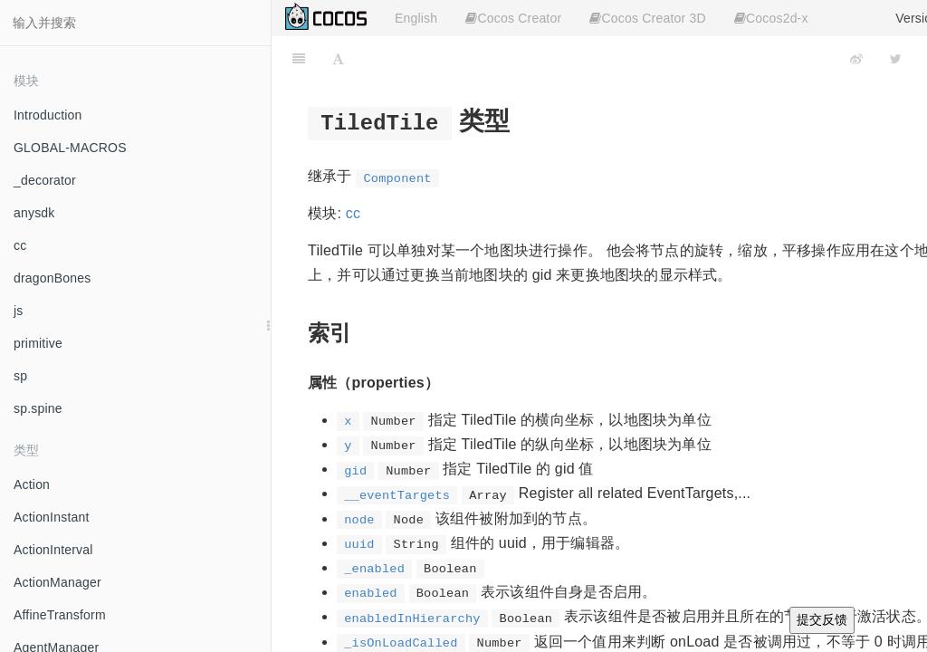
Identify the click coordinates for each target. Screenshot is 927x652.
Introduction (48, 115)
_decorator (45, 180)
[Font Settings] (338, 59)
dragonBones (52, 278)
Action (32, 484)
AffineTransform (60, 615)
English (416, 18)
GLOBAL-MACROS (70, 147)
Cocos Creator (513, 18)
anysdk (34, 213)
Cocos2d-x (771, 18)
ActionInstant (52, 517)
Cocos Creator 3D (647, 18)
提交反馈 (822, 619)
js (19, 310)
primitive (38, 343)
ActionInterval (53, 549)
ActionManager (57, 582)
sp (20, 376)
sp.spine (38, 408)
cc (20, 245)
